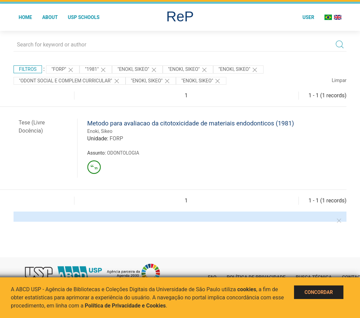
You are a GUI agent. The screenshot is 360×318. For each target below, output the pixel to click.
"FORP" (62, 69)
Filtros (28, 69)
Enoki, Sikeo (99, 131)
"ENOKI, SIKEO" (238, 69)
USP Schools (84, 17)
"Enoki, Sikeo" (137, 69)
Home (25, 17)
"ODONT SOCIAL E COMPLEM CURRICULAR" (69, 81)
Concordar (319, 292)
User (308, 17)
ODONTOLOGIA (123, 153)
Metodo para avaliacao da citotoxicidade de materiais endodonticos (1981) (190, 123)
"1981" (96, 69)
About (50, 17)
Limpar (339, 80)
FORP (116, 138)
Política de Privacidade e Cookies (125, 305)
